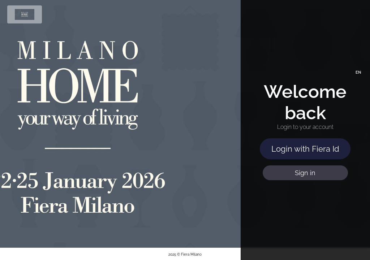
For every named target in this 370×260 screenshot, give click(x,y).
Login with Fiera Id (305, 148)
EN (358, 72)
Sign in (305, 173)
